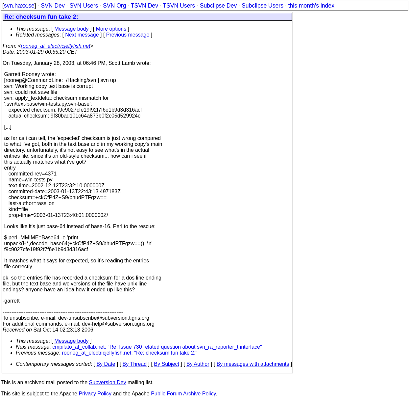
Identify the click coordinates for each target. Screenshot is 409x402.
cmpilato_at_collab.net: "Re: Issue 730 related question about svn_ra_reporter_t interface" (157, 347)
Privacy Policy (95, 393)
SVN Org (114, 5)
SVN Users (83, 5)
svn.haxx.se (19, 5)
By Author (197, 364)
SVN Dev (52, 5)
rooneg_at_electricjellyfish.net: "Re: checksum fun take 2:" (130, 353)
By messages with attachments (253, 364)
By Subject (166, 364)
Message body (71, 29)
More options (111, 29)
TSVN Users (179, 5)
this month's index (311, 5)
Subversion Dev (107, 382)
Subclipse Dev (218, 5)
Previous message (128, 35)
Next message (82, 35)
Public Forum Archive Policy (183, 393)
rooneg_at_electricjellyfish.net (55, 46)
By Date (105, 364)
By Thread (135, 364)
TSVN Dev (144, 5)
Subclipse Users (262, 5)
